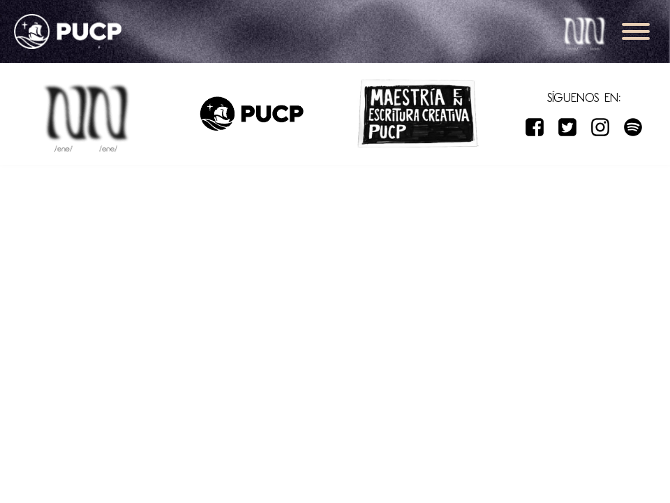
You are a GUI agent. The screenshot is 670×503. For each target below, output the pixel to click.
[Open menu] (636, 31)
